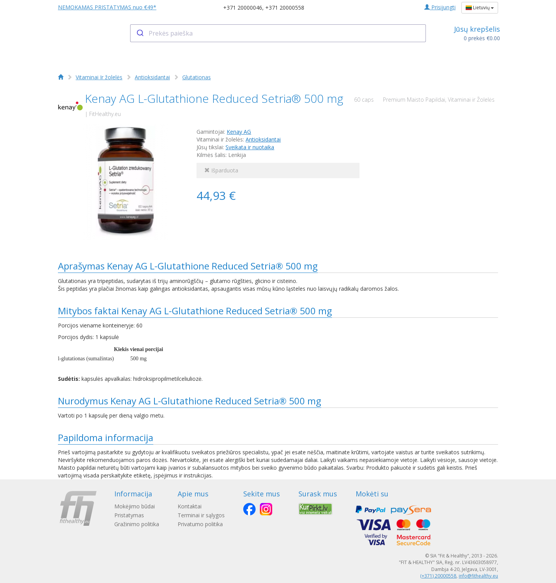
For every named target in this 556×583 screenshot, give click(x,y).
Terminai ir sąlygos (201, 515)
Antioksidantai (152, 77)
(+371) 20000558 (438, 576)
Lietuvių (480, 7)
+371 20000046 (242, 7)
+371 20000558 (284, 7)
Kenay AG (239, 131)
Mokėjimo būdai (134, 506)
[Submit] (140, 33)
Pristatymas (129, 515)
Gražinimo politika (136, 524)
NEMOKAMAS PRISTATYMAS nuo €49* (107, 7)
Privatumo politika (200, 524)
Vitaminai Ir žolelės (99, 77)
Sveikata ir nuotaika (249, 147)
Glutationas (196, 77)
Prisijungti (440, 7)
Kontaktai (190, 506)
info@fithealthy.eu (478, 576)
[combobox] (278, 33)
